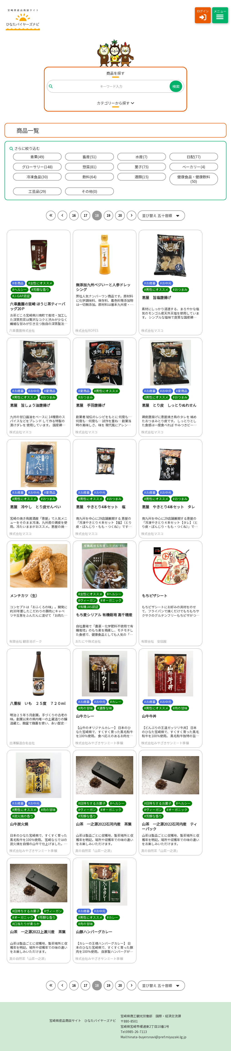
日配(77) (194, 156)
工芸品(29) (37, 191)
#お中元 (165, 283)
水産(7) (142, 156)
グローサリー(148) (37, 166)
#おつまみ (180, 289)
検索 (176, 86)
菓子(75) (142, 166)
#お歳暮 (150, 283)
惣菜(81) (90, 166)
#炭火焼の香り (22, 816)
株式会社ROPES (86, 330)
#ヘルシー (19, 289)
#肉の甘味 (85, 708)
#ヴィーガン (87, 600)
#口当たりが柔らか (26, 924)
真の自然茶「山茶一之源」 (94, 851)
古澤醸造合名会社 (22, 743)
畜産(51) (90, 156)
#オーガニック (110, 600)
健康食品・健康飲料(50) (193, 179)
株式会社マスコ (152, 330)
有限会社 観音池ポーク (25, 641)
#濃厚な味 (104, 708)
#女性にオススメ (40, 283)
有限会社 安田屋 (154, 641)
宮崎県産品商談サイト (82, 1020)
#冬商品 (18, 283)
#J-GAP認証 (21, 296)
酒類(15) (142, 176)
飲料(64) (90, 176)
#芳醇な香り (40, 289)
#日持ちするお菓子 (91, 803)
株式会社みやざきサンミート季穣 (99, 743)
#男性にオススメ (156, 289)
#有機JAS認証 (88, 606)
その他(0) (89, 191)
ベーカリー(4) (193, 166)
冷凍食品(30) (37, 176)
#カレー (115, 701)
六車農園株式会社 (22, 330)
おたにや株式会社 (88, 641)
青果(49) (37, 156)
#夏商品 (49, 391)
